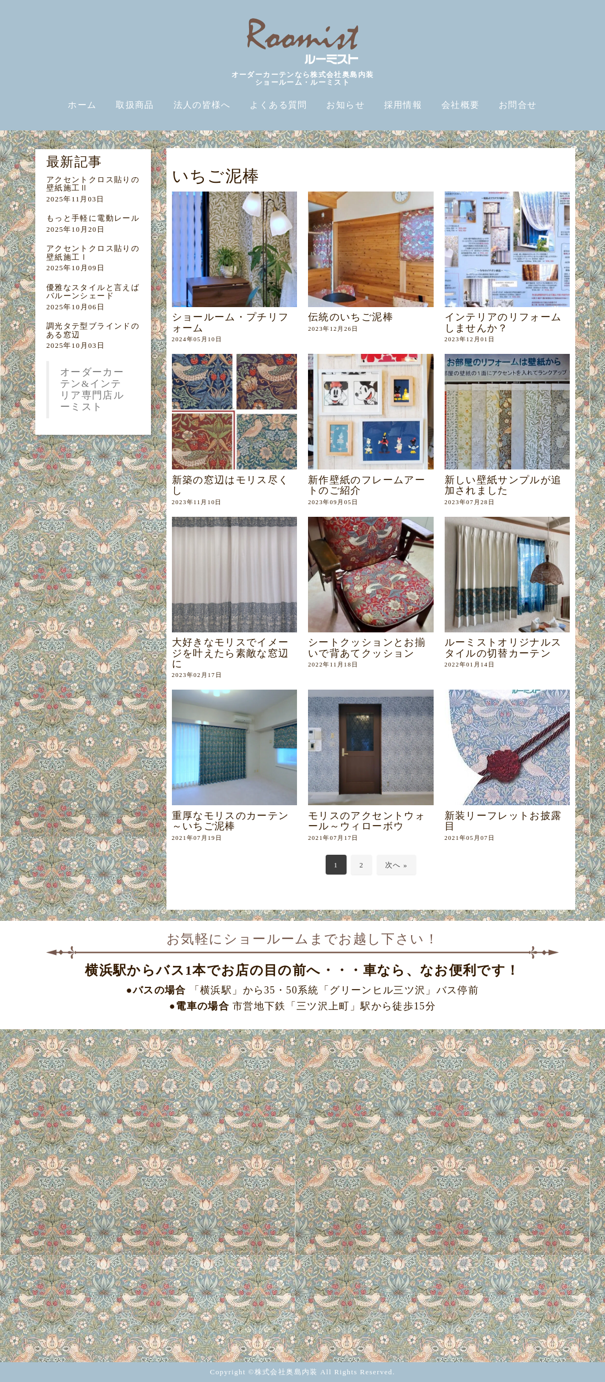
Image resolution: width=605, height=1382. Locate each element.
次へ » (396, 865)
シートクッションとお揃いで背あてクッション (366, 647)
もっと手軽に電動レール (92, 218)
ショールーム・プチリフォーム (230, 322)
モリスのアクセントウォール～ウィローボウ (366, 821)
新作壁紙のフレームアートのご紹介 (366, 485)
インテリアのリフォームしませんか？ (503, 322)
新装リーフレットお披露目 (503, 821)
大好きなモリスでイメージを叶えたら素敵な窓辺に (230, 653)
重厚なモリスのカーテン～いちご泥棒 (230, 821)
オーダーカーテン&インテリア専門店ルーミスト (92, 389)
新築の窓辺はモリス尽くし (230, 485)
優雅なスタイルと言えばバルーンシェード (92, 291)
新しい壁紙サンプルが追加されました (503, 485)
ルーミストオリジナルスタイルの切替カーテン (503, 647)
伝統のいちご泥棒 (350, 317)
